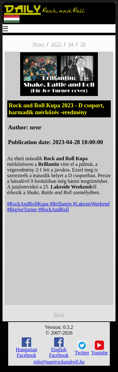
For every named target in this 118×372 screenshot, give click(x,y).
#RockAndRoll (53, 209)
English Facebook (59, 347)
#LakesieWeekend (91, 203)
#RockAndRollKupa (28, 203)
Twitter (82, 347)
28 (82, 44)
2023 (56, 44)
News (38, 44)
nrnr (36, 127)
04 (71, 44)
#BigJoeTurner (22, 209)
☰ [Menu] (6, 29)
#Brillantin (61, 203)
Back (59, 314)
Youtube (99, 347)
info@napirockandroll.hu (58, 361)
